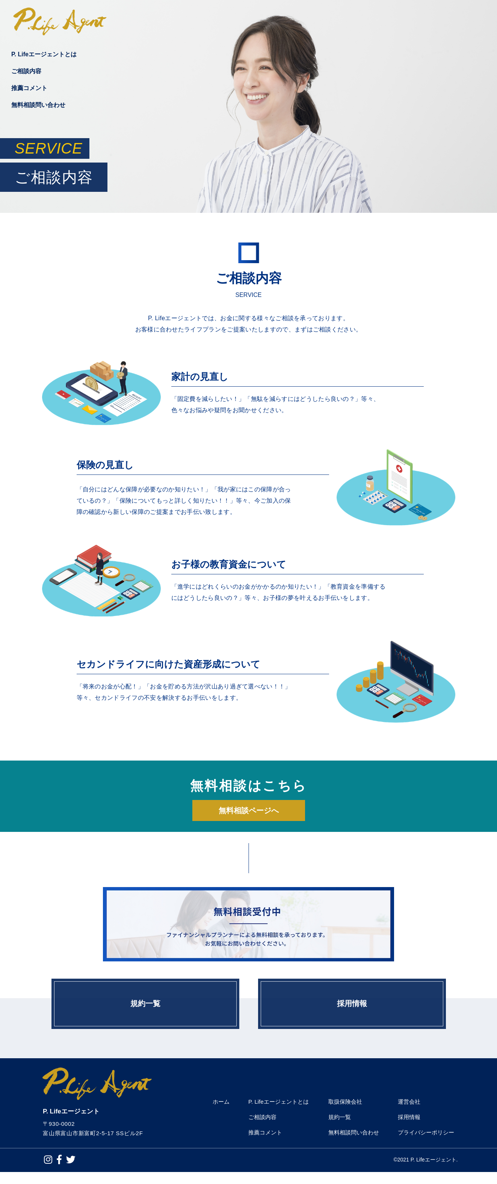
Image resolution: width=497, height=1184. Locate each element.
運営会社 (409, 1113)
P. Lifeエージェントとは (44, 57)
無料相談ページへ (249, 811)
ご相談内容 (26, 74)
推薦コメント (29, 91)
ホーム (221, 1113)
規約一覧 (145, 1010)
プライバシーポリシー (426, 1144)
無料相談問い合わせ (38, 108)
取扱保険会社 (345, 1113)
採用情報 (352, 1010)
